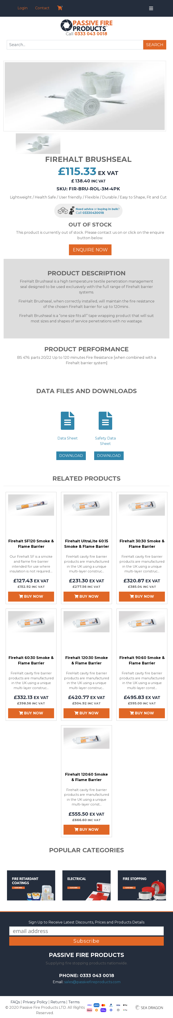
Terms (74, 1002)
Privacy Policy (35, 1002)
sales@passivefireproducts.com (92, 982)
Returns (57, 1002)
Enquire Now (90, 250)
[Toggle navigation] (151, 8)
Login (22, 8)
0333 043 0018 (91, 33)
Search (154, 44)
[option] (85, 96)
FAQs (15, 1002)
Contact (42, 8)
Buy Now (31, 596)
